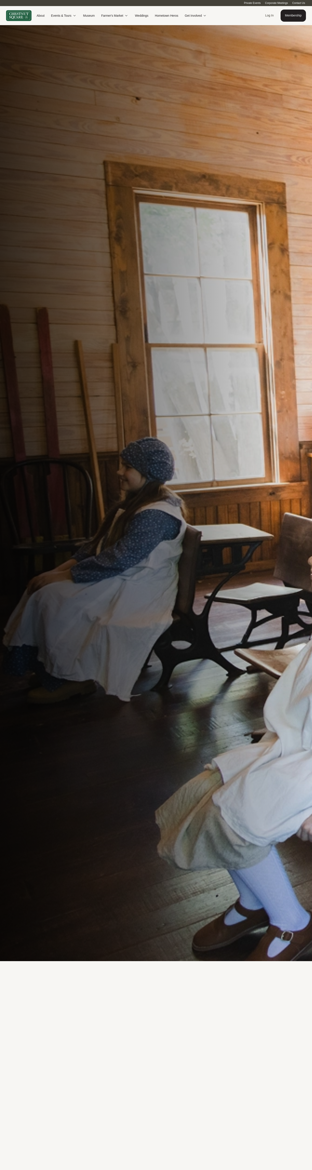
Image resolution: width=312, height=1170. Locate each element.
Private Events (252, 3)
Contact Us (298, 3)
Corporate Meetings (276, 3)
